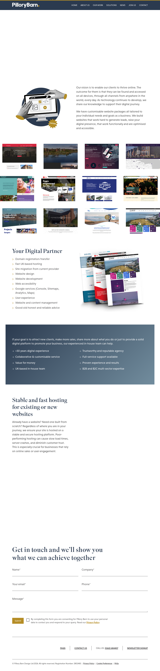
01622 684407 (111, 648)
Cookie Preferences (104, 663)
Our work (98, 5)
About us (85, 5)
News (122, 5)
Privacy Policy (92, 622)
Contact (143, 5)
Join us (132, 5)
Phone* (115, 587)
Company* (115, 572)
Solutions (111, 5)
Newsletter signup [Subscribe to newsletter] (137, 648)
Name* (45, 572)
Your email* (45, 587)
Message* (80, 605)
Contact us (80, 648)
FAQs (62, 648)
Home (74, 5)
